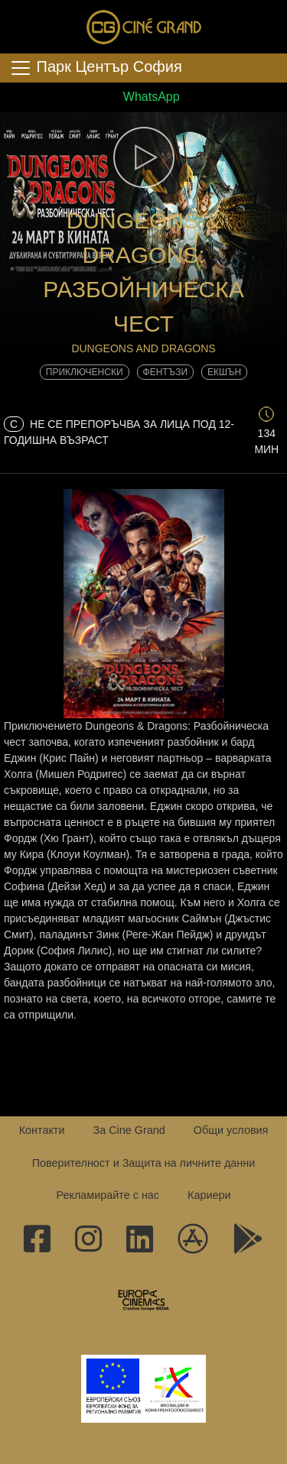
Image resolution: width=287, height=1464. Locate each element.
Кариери (209, 1195)
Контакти (42, 1130)
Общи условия (231, 1130)
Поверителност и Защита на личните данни (144, 1163)
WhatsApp (143, 96)
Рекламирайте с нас (107, 1195)
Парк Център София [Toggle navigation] (95, 68)
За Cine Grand (129, 1130)
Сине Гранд (143, 27)
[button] (143, 157)
